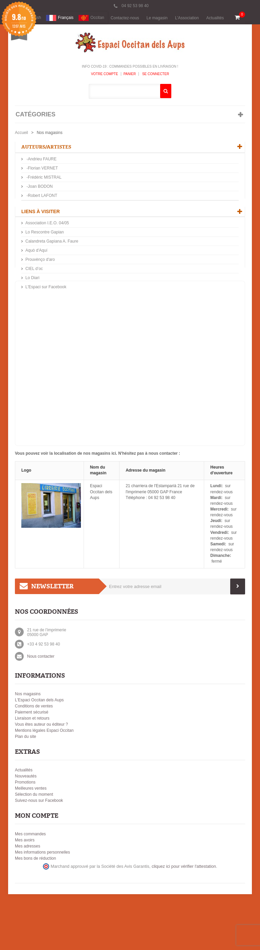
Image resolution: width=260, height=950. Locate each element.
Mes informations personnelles (42, 908)
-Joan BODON (39, 187)
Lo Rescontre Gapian (44, 259)
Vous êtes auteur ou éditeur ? (41, 780)
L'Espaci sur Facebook (45, 314)
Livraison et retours (32, 774)
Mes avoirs (25, 896)
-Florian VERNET (41, 168)
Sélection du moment (34, 850)
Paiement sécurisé (31, 768)
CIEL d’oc (34, 295)
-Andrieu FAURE (41, 159)
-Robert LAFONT (41, 196)
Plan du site (25, 792)
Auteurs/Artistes (46, 147)
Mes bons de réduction (35, 914)
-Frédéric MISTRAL (43, 178)
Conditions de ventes (34, 762)
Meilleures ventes (30, 844)
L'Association (187, 18)
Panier (130, 74)
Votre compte (104, 74)
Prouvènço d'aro (40, 286)
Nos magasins (28, 749)
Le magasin (157, 18)
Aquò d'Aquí (36, 277)
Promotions (25, 838)
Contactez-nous (125, 18)
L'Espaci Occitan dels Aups (39, 755)
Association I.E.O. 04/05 (47, 250)
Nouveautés (26, 832)
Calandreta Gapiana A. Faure (51, 268)
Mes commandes (30, 889)
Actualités (215, 18)
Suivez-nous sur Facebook (39, 856)
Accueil (21, 132)
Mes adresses (27, 902)
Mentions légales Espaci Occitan (44, 786)
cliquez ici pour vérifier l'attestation (184, 922)
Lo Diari (32, 304)
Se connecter (155, 74)
